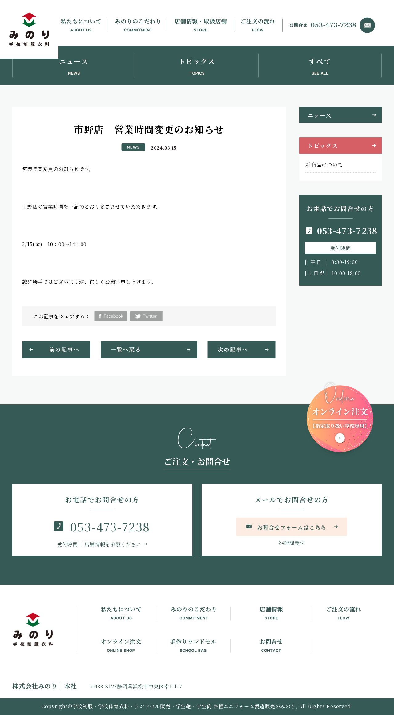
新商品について (324, 164)
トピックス (323, 146)
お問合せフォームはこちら (292, 527)
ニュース (320, 115)
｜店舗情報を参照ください (100, 544)
